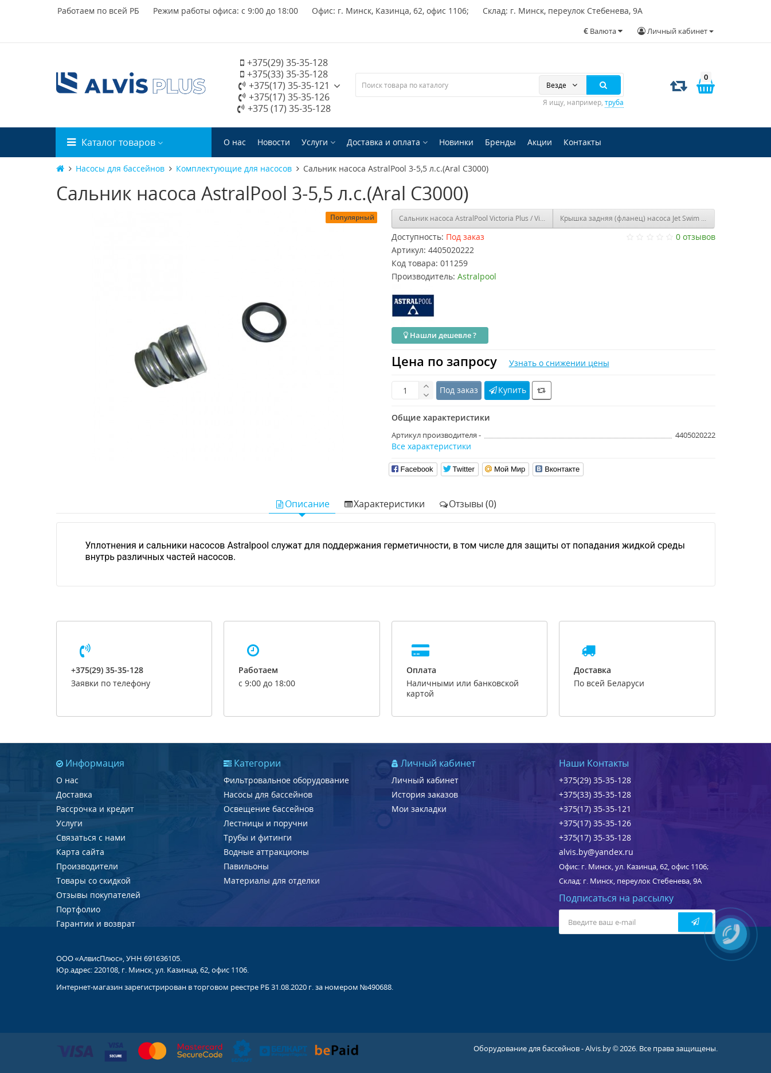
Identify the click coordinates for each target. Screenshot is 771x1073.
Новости (273, 142)
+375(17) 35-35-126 (284, 97)
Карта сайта (80, 851)
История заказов (425, 794)
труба (614, 102)
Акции (539, 142)
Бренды (500, 142)
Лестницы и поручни (266, 823)
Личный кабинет (425, 780)
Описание (302, 503)
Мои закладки (419, 808)
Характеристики (384, 503)
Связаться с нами (91, 837)
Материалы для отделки (272, 880)
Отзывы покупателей (98, 894)
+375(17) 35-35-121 (284, 85)
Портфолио (78, 909)
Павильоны (246, 866)
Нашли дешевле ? (440, 335)
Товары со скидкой (93, 880)
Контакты (582, 142)
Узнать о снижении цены (559, 362)
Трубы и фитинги (258, 837)
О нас (235, 142)
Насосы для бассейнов (268, 794)
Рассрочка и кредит (95, 808)
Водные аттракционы (266, 851)
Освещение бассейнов (269, 808)
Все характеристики (431, 446)
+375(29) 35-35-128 (284, 62)
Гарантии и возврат (95, 923)
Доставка (74, 794)
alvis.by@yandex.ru (596, 851)
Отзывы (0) (467, 503)
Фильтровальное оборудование (286, 780)
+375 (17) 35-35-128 (284, 108)
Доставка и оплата (387, 142)
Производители (87, 866)
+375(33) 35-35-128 (284, 74)
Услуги (318, 142)
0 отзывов (695, 236)
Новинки (456, 142)
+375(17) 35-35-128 (595, 837)
